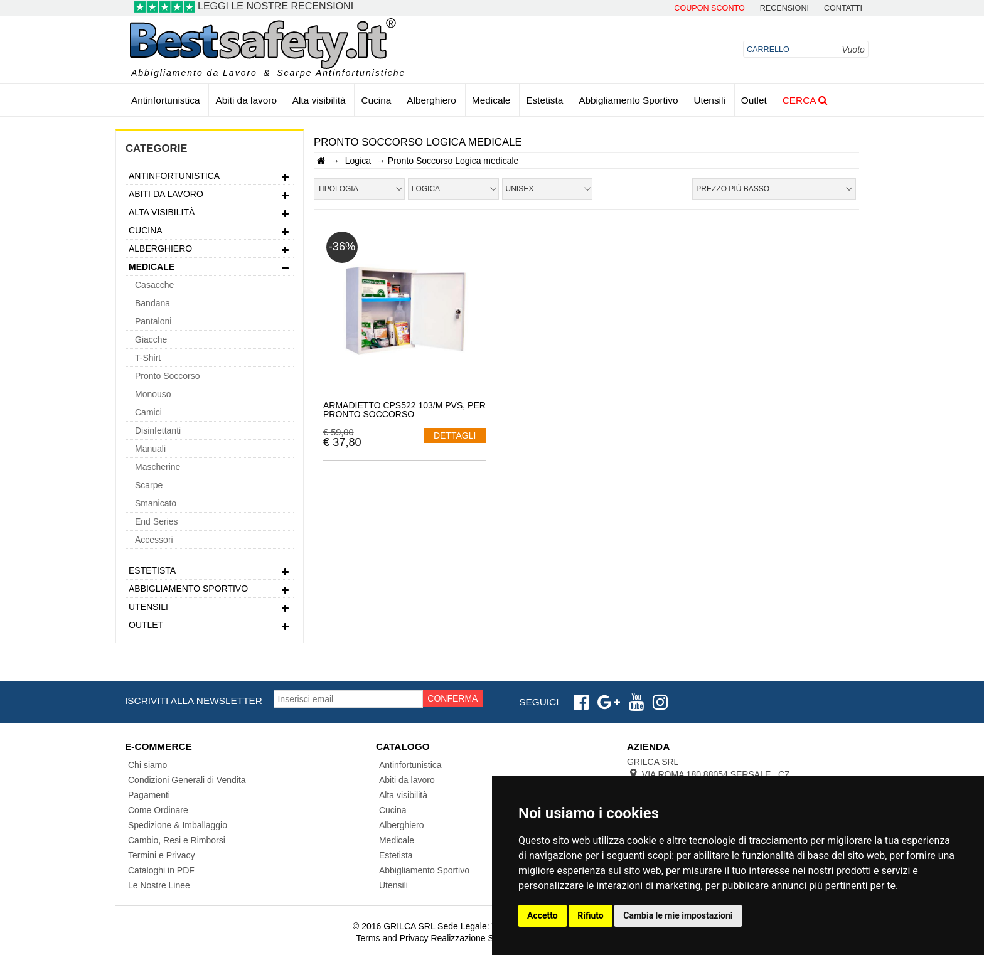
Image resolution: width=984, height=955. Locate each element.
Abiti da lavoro (246, 100)
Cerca (805, 100)
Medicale (491, 100)
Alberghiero (431, 100)
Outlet (754, 100)
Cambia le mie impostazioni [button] (677, 915)
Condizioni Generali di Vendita (187, 780)
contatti (843, 8)
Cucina (376, 100)
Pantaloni (153, 321)
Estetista (544, 100)
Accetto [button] (542, 915)
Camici (148, 412)
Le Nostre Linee (159, 885)
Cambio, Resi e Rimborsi (176, 840)
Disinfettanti (158, 430)
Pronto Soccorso (167, 376)
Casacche (154, 285)
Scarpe (149, 485)
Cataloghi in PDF (161, 870)
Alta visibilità (319, 100)
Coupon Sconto (709, 8)
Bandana (152, 303)
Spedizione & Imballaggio (177, 825)
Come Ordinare (158, 810)
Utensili (709, 100)
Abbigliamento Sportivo (628, 100)
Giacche (151, 339)
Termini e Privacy (161, 855)
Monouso (153, 394)
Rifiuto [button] (590, 915)
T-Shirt (148, 358)
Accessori (154, 540)
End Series (156, 521)
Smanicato (155, 503)
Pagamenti (149, 795)
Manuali (150, 449)
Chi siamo (147, 765)
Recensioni (784, 8)
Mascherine (157, 467)
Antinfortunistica (165, 100)
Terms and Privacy (392, 938)
